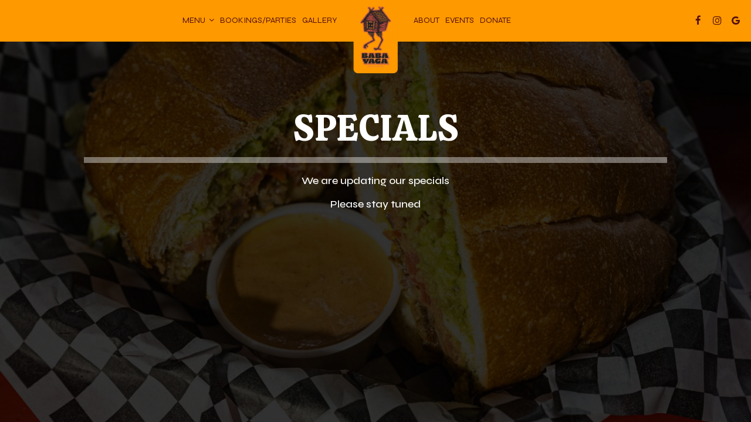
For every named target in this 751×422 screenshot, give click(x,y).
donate (495, 20)
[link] (375, 38)
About (426, 20)
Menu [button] (198, 20)
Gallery (319, 20)
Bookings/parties (258, 20)
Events (459, 20)
